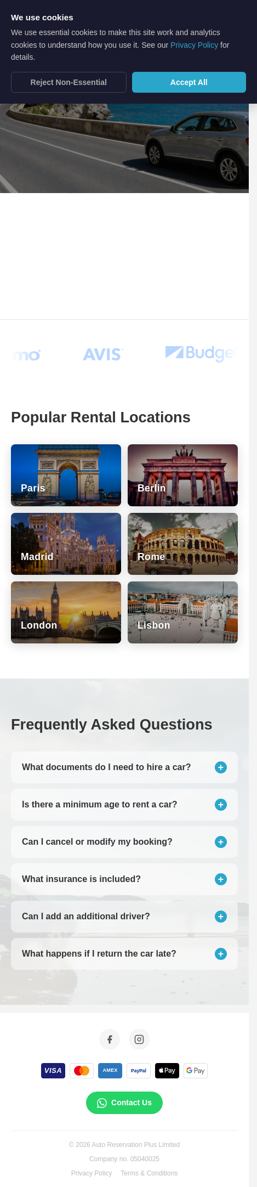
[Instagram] (139, 1039)
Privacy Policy (91, 1173)
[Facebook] (109, 1039)
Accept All (189, 74)
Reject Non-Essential (69, 74)
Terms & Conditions (149, 1173)
